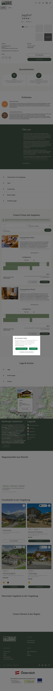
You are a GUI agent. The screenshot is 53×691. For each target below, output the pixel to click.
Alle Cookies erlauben (21, 348)
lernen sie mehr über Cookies (19, 345)
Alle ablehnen (33, 348)
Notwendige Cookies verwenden (26, 352)
